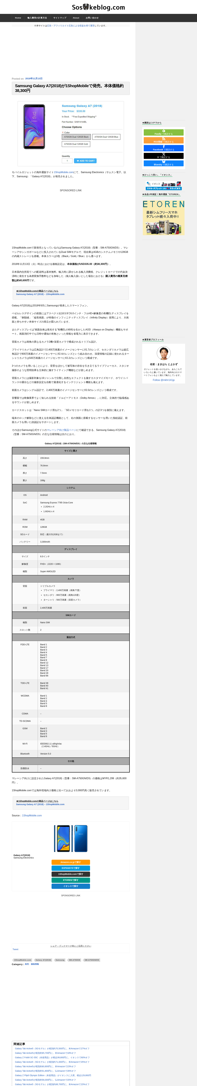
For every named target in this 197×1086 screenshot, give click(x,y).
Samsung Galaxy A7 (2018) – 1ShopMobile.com (40, 297)
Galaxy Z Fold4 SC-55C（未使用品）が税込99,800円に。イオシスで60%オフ (52, 1060)
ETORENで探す (70, 883)
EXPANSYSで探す (71, 871)
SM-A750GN (74, 963)
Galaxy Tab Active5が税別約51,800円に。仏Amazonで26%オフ (45, 1074)
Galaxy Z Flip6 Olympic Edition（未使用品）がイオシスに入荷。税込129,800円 (53, 1078)
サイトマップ (59, 18)
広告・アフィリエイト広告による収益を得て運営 (70, 25)
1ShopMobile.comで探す (70, 877)
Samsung (60, 963)
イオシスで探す (70, 889)
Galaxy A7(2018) (43, 963)
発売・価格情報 (33, 967)
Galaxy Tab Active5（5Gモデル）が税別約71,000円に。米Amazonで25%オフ (52, 1065)
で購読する (164, 132)
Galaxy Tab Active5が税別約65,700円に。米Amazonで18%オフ (45, 1056)
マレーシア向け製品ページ (61, 433)
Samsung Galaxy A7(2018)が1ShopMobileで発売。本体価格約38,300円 (69, 89)
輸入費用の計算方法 (37, 18)
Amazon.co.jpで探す (70, 865)
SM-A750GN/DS (92, 963)
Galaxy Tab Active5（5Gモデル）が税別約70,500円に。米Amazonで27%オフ (52, 1051)
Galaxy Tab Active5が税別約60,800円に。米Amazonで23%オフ (45, 1069)
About (76, 18)
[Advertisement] (71, 52)
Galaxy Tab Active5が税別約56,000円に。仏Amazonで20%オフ (45, 1083)
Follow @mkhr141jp (164, 380)
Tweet (15, 952)
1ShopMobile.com (63, 175)
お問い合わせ (92, 18)
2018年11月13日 (34, 78)
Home (18, 18)
